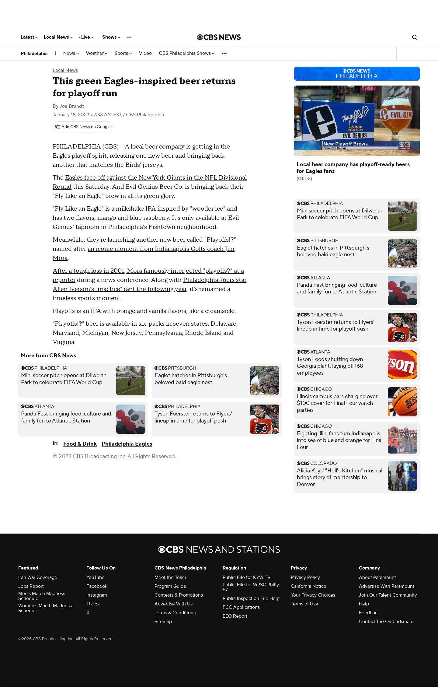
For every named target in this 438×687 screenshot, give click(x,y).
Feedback (369, 612)
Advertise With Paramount (386, 586)
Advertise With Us (174, 603)
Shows (111, 37)
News (71, 53)
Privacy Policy (305, 577)
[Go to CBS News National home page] (219, 37)
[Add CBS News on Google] (83, 126)
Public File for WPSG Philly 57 (251, 587)
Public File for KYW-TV (247, 577)
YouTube (95, 577)
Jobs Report (31, 586)
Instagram (96, 595)
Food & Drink (80, 443)
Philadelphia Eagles (127, 443)
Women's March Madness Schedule (45, 608)
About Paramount (377, 577)
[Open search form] (414, 37)
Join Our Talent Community (388, 595)
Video (145, 53)
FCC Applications (241, 607)
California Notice (308, 586)
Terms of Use (304, 603)
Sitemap (163, 621)
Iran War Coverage (37, 577)
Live (87, 37)
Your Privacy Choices (313, 595)
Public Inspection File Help (251, 598)
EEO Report (235, 616)
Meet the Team (170, 577)
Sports (123, 53)
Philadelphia (34, 54)
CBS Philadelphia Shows (186, 53)
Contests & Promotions (179, 595)
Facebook (96, 586)
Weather (96, 53)
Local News (58, 37)
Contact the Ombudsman (385, 621)
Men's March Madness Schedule (41, 596)
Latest (29, 37)
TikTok (93, 603)
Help (364, 603)
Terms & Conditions (175, 612)
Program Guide (170, 586)
